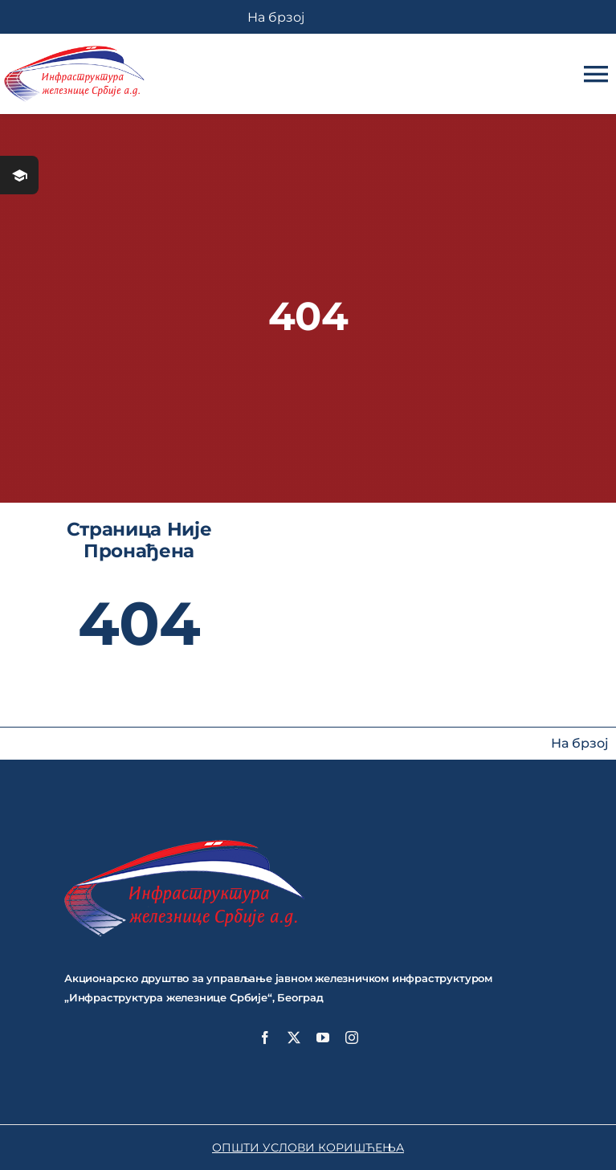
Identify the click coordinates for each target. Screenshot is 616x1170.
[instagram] (351, 1037)
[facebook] (265, 1037)
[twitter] (294, 1037)
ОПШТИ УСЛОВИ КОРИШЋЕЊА (308, 1147)
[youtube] (322, 1037)
